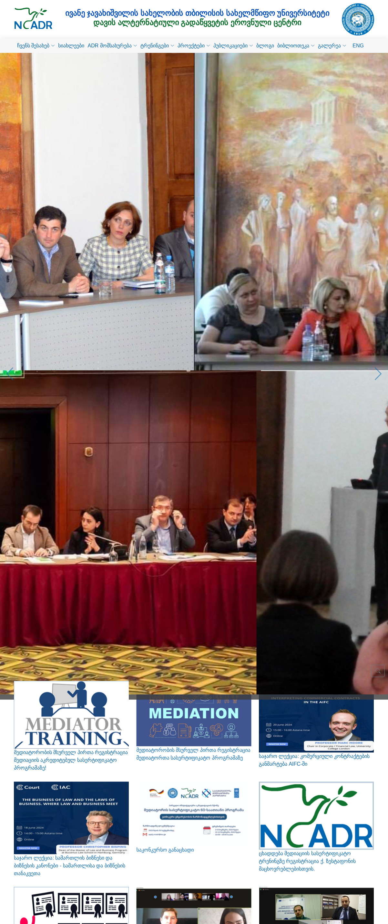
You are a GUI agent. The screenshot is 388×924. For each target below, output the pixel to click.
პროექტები (194, 45)
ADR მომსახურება (112, 45)
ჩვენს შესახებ (36, 45)
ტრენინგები (157, 45)
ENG (358, 45)
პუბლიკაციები (233, 45)
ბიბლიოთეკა (296, 45)
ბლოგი (265, 45)
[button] (9, 368)
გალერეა (332, 45)
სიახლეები (71, 45)
